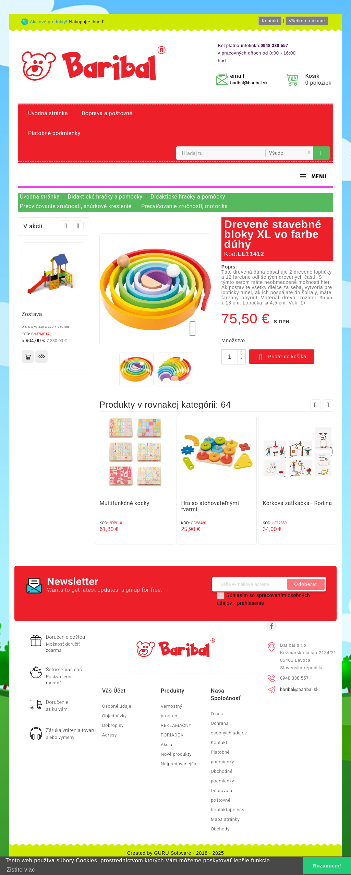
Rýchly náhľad (41, 356)
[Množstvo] (229, 356)
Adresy (109, 735)
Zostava (32, 314)
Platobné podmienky (54, 133)
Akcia (166, 744)
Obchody (220, 828)
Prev (66, 225)
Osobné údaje (116, 706)
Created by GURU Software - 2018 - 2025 (175, 853)
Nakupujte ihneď (86, 21)
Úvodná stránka (48, 113)
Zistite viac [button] (21, 870)
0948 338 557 (294, 678)
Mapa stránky (225, 819)
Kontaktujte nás (227, 809)
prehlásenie (250, 603)
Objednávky (114, 715)
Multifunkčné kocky (124, 503)
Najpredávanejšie (179, 763)
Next (78, 225)
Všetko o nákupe (307, 20)
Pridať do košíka (281, 357)
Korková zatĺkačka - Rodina (297, 503)
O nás (217, 713)
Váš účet (113, 690)
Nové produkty (176, 754)
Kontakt (270, 20)
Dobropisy (113, 725)
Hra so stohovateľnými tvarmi (210, 506)
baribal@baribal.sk (248, 82)
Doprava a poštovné (107, 113)
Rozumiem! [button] (327, 865)
